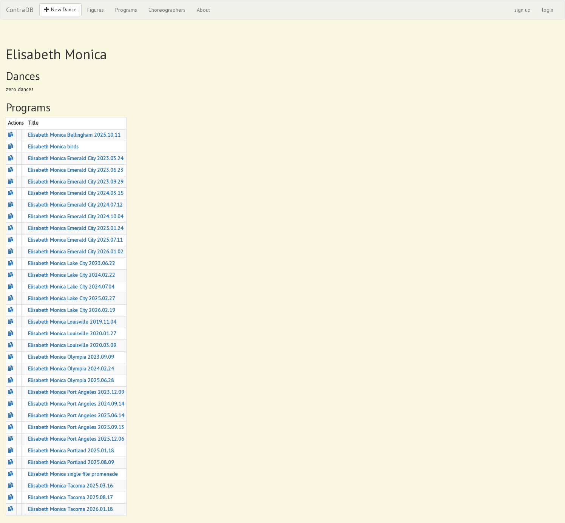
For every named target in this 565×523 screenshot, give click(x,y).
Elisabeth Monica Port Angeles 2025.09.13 (76, 427)
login (547, 9)
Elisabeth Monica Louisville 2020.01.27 (72, 333)
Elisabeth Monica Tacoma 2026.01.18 (70, 509)
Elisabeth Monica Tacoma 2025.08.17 (70, 497)
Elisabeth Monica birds (53, 146)
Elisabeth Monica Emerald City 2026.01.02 (75, 251)
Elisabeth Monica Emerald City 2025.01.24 (75, 228)
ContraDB (20, 9)
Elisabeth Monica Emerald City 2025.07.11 (75, 239)
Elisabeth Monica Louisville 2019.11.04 (72, 321)
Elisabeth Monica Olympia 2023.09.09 (71, 356)
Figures (95, 9)
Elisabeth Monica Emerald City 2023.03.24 (75, 158)
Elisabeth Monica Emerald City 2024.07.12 (75, 204)
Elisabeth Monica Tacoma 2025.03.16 (70, 485)
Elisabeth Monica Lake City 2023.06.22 (71, 263)
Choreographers (166, 9)
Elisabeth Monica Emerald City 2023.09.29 (75, 181)
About (203, 9)
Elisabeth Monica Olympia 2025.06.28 (71, 380)
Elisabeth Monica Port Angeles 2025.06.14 (76, 415)
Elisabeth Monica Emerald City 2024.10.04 (75, 216)
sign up (522, 9)
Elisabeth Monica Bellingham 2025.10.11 (74, 134)
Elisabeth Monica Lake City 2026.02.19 (71, 310)
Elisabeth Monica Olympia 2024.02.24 (71, 368)
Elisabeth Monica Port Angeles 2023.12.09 (76, 392)
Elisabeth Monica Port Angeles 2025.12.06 (76, 438)
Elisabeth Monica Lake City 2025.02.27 (71, 298)
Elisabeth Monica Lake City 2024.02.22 (71, 275)
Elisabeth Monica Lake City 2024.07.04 (71, 286)
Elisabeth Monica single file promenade (73, 474)
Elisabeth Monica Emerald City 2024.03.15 (75, 193)
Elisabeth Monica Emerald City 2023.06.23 (75, 170)
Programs (126, 9)
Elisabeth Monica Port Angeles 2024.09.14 (76, 403)
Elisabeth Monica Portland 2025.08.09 (71, 462)
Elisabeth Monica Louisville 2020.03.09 (72, 345)
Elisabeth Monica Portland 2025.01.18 (71, 450)
